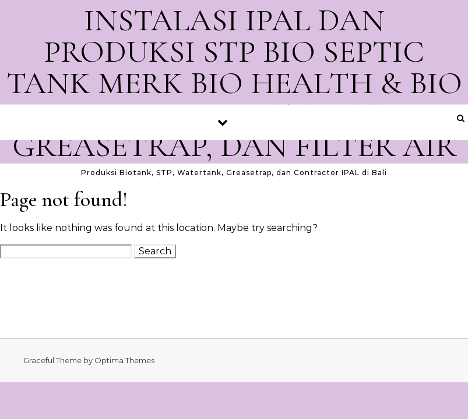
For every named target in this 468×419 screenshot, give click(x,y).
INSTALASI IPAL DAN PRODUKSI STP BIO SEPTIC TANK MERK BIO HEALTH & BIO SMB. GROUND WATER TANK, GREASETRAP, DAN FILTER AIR (234, 83)
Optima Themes (124, 360)
